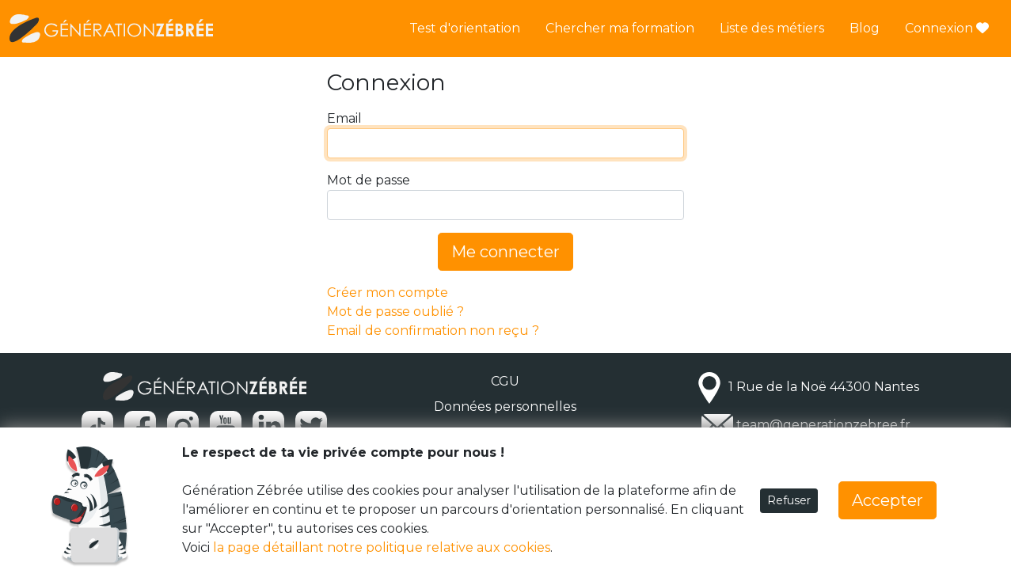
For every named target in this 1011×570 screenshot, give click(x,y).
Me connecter (505, 251)
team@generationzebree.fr (823, 424)
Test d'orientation (464, 28)
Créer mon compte (387, 292)
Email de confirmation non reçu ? (433, 330)
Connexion (947, 28)
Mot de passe (368, 180)
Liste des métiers (772, 28)
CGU (505, 381)
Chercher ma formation (619, 28)
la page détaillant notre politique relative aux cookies (381, 547)
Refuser (789, 500)
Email (344, 118)
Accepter (887, 500)
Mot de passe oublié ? (395, 311)
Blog (864, 28)
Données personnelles (505, 406)
